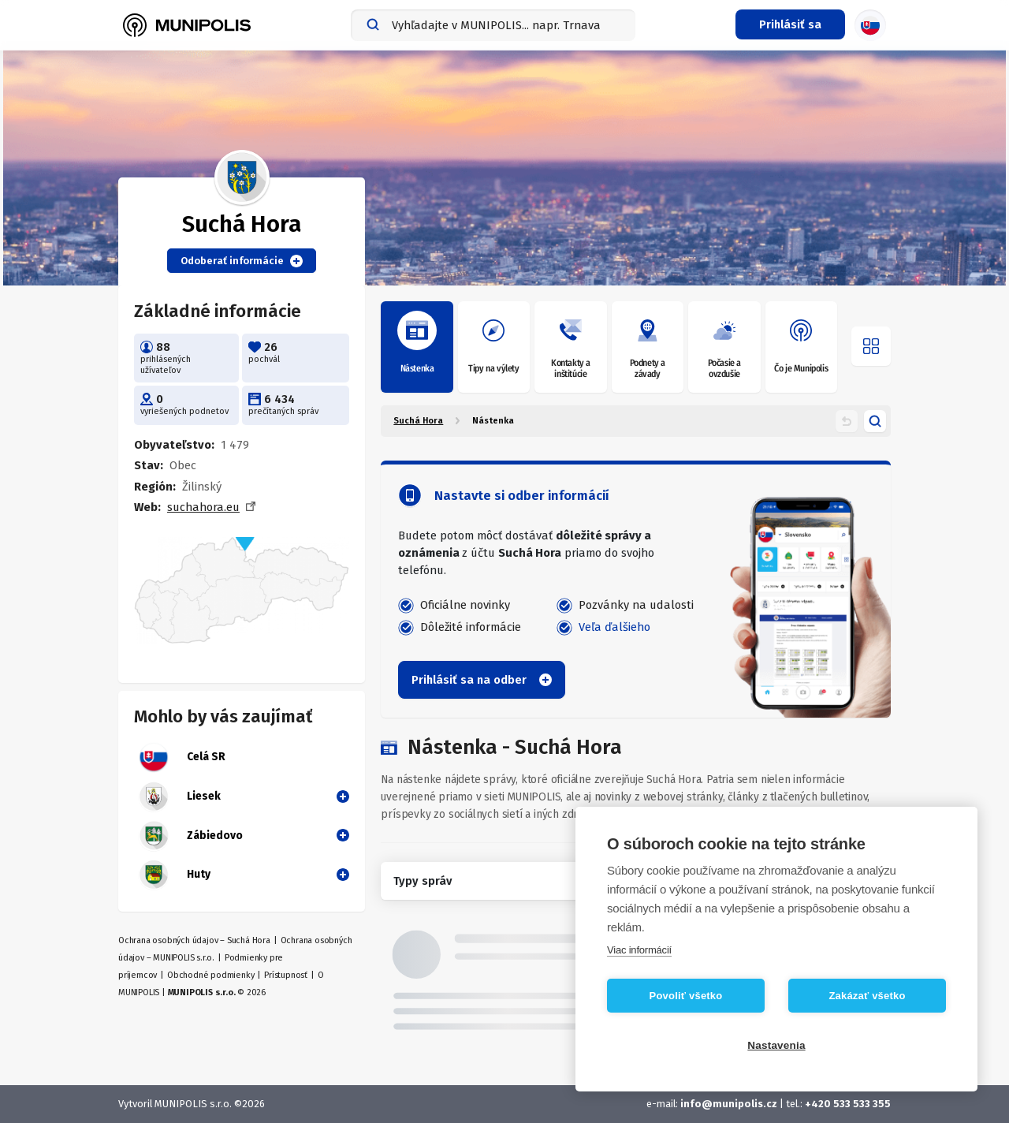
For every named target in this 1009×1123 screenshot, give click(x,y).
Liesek (179, 796)
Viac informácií (639, 950)
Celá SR (181, 757)
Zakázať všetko (866, 996)
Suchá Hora (418, 421)
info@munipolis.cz (730, 1104)
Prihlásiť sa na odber (481, 680)
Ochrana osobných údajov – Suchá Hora (194, 940)
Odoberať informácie (242, 261)
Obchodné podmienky (210, 975)
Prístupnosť (285, 975)
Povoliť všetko (686, 996)
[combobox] (493, 25)
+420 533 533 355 (848, 1104)
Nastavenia (776, 1045)
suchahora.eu (203, 507)
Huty (174, 874)
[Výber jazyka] (870, 25)
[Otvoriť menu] (871, 346)
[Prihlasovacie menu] (790, 24)
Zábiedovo (190, 836)
